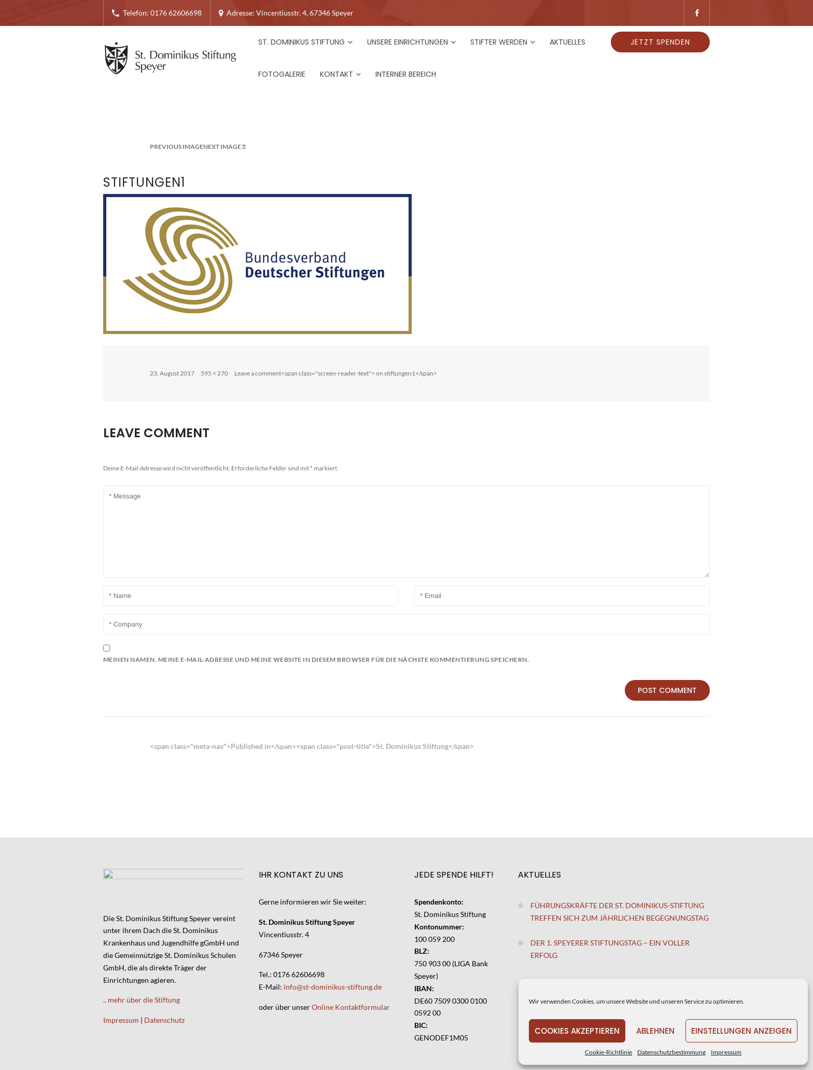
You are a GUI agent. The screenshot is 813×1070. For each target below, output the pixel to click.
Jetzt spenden (660, 42)
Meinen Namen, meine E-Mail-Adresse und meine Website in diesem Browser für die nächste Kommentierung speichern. (316, 659)
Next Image (222, 146)
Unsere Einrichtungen (407, 42)
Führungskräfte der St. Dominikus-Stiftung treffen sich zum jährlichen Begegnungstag (619, 911)
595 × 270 (214, 373)
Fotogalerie (281, 74)
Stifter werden (498, 42)
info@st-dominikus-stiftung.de (333, 986)
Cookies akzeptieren (577, 1030)
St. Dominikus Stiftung (301, 42)
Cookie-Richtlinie (608, 1052)
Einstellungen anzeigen (741, 1030)
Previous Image (176, 146)
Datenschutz (164, 1020)
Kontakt (336, 74)
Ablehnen (655, 1030)
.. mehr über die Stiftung (141, 999)
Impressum (726, 1052)
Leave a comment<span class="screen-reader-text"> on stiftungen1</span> (335, 373)
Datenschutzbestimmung (671, 1052)
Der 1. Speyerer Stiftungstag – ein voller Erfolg (610, 949)
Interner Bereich (405, 74)
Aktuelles (567, 42)
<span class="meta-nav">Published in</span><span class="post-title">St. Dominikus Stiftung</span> (312, 746)
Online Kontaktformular (351, 1007)
